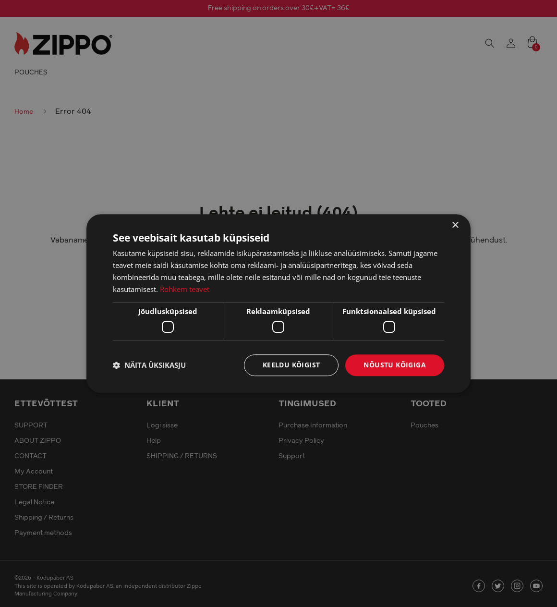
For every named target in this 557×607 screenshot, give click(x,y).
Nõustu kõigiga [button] (394, 364)
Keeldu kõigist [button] (291, 364)
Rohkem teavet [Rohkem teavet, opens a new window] (184, 289)
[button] (149, 365)
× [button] (455, 225)
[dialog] (278, 303)
